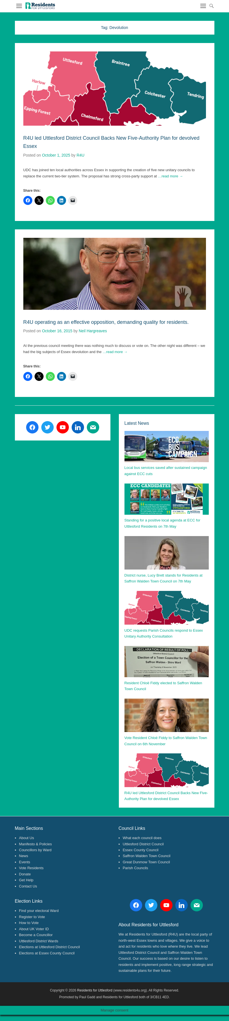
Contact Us (28, 886)
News (23, 856)
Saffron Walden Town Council (147, 856)
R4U (80, 155)
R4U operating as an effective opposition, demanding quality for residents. (106, 322)
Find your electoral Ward (39, 911)
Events (24, 862)
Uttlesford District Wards (38, 941)
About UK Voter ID (34, 929)
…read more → (170, 176)
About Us (26, 838)
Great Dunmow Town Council (146, 862)
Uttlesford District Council (143, 844)
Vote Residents (31, 868)
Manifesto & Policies (35, 844)
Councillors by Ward (35, 850)
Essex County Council (140, 850)
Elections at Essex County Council (47, 953)
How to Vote (29, 923)
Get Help (26, 880)
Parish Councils (135, 868)
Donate (25, 874)
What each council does (142, 838)
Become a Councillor (36, 935)
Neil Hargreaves (93, 331)
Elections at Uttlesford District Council (49, 947)
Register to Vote (32, 917)
